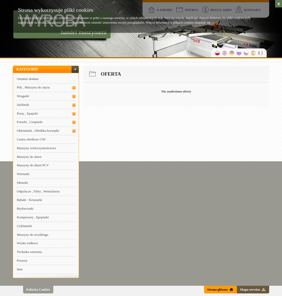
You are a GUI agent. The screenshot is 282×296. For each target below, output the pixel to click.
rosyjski (239, 52)
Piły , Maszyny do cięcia (33, 87)
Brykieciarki (25, 208)
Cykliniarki (24, 226)
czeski (246, 52)
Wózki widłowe (27, 243)
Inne (20, 269)
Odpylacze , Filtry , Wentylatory (38, 191)
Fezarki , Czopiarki (30, 122)
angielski (224, 52)
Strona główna (217, 289)
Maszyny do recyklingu (32, 235)
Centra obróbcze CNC (32, 139)
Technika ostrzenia (29, 252)
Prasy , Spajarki (27, 113)
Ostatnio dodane (28, 79)
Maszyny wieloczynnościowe (36, 148)
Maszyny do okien (29, 157)
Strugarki (23, 96)
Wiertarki (23, 174)
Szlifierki (23, 105)
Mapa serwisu (250, 289)
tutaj (214, 22)
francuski (260, 52)
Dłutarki (22, 183)
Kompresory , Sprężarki (33, 217)
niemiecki (231, 52)
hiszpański (253, 52)
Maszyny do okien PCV (33, 165)
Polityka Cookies (38, 289)
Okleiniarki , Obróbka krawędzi (38, 130)
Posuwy (22, 260)
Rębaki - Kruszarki (29, 200)
